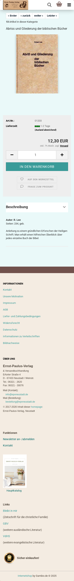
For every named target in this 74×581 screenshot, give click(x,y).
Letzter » (52, 15)
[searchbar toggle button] (49, 5)
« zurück (25, 15)
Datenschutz (10, 329)
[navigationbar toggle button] (69, 5)
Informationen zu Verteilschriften (21, 336)
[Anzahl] (37, 155)
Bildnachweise (11, 343)
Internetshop (25, 575)
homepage (36, 406)
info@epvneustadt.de (17, 394)
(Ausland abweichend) (45, 130)
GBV (5, 523)
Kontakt (7, 289)
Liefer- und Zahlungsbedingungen (21, 316)
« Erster (12, 15)
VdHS (6, 536)
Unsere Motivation (13, 296)
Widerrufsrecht (11, 322)
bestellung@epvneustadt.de (20, 401)
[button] (12, 155)
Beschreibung (17, 207)
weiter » (38, 15)
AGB (5, 309)
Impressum (9, 302)
